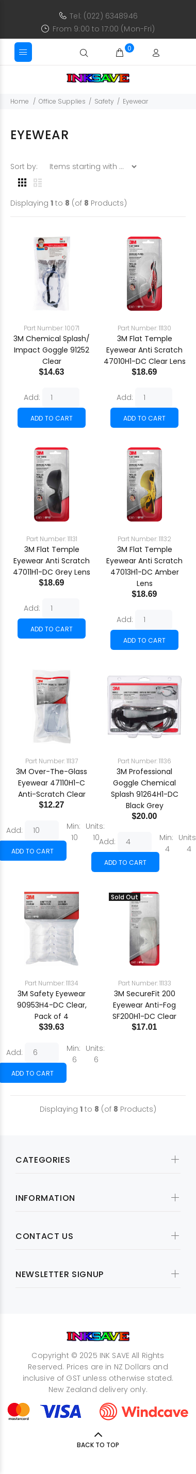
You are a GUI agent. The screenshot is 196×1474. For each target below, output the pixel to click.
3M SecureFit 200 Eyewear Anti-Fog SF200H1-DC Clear (144, 1005)
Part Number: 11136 (144, 761)
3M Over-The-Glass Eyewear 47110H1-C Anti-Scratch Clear (51, 782)
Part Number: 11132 (144, 538)
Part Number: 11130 (144, 328)
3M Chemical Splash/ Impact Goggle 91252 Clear (51, 349)
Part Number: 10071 (51, 328)
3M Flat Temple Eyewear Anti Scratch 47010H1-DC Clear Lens (145, 349)
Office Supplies (62, 101)
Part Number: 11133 (144, 983)
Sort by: (25, 166)
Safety (104, 101)
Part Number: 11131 (51, 538)
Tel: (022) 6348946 (104, 16)
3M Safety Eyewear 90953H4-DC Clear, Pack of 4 (52, 1005)
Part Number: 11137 (51, 761)
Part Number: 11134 (51, 983)
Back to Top (98, 1444)
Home (19, 101)
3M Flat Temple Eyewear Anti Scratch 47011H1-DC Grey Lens (51, 560)
